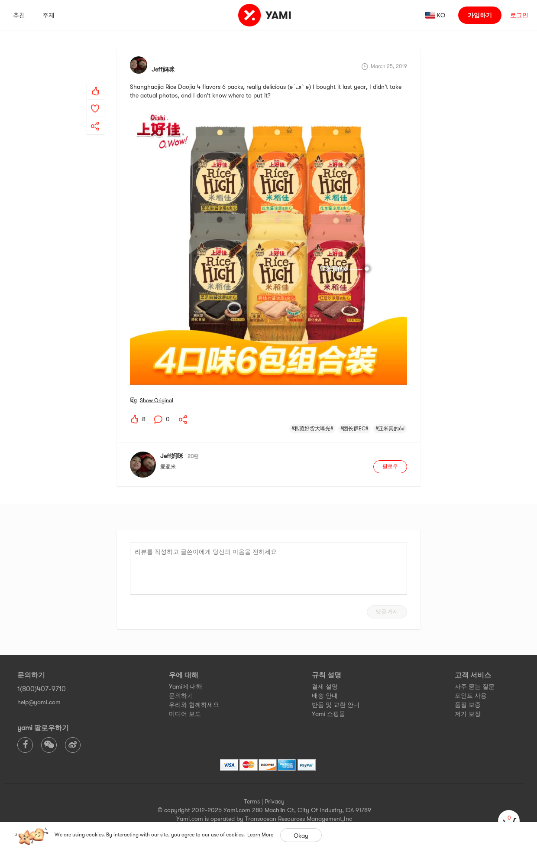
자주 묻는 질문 (475, 686)
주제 (48, 15)
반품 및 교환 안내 (335, 704)
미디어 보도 (185, 713)
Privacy (275, 801)
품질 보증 (468, 704)
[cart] (509, 821)
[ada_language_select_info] (435, 15)
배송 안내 (325, 695)
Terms (252, 801)
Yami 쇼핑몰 (328, 713)
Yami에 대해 (185, 686)
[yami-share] (95, 117)
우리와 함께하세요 (194, 704)
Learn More (260, 835)
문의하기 (181, 695)
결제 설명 (325, 686)
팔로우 (390, 466)
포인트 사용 (471, 695)
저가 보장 (468, 713)
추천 (19, 15)
